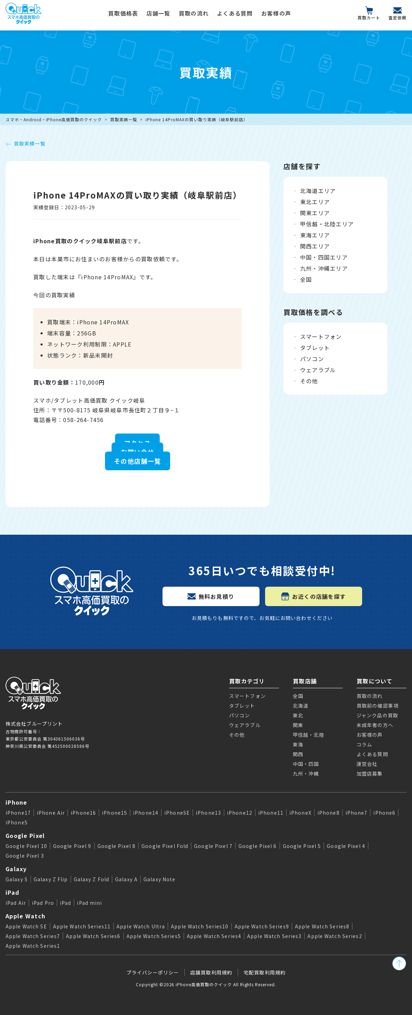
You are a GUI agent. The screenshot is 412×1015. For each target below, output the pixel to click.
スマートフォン (321, 336)
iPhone (16, 802)
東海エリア (315, 235)
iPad (12, 892)
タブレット (315, 347)
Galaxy (16, 869)
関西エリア (315, 246)
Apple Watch (25, 916)
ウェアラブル (318, 370)
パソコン (312, 359)
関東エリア (315, 213)
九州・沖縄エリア (324, 268)
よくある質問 (235, 13)
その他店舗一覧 (137, 460)
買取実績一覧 (123, 119)
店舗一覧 (158, 13)
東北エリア (315, 202)
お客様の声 (276, 13)
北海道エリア (318, 190)
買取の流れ (194, 13)
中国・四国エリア (324, 257)
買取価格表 (123, 13)
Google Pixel (25, 835)
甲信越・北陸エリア (327, 224)
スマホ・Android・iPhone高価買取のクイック (54, 119)
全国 (306, 279)
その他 (309, 381)
